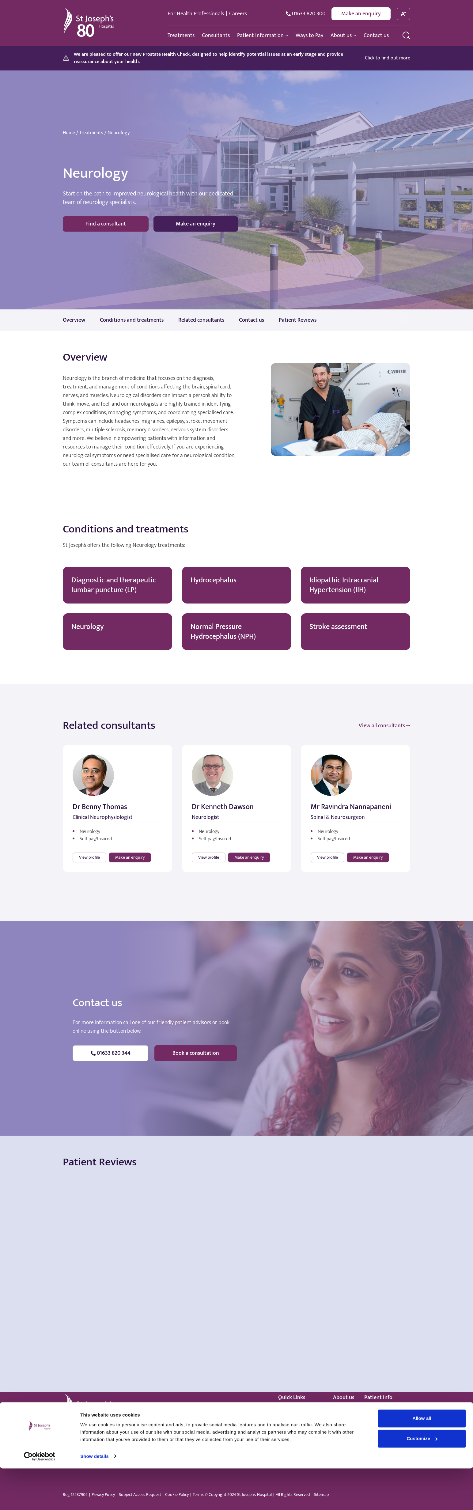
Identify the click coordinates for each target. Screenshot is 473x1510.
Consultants (291, 1420)
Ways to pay (291, 1429)
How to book (377, 1411)
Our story (343, 1411)
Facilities (342, 1420)
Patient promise (381, 1437)
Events (340, 1429)
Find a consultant (105, 224)
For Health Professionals (196, 13)
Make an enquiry (361, 13)
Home (69, 133)
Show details (94, 1498)
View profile (89, 857)
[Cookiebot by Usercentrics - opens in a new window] (39, 1498)
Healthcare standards (300, 1437)
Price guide (376, 1420)
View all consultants (384, 725)
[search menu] (406, 35)
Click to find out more (387, 58)
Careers (238, 13)
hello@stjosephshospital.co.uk (153, 1438)
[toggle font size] (404, 14)
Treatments (91, 133)
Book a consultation (195, 1053)
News (338, 1437)
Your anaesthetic (381, 1429)
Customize (422, 1480)
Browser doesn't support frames (236, 1230)
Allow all (421, 1460)
